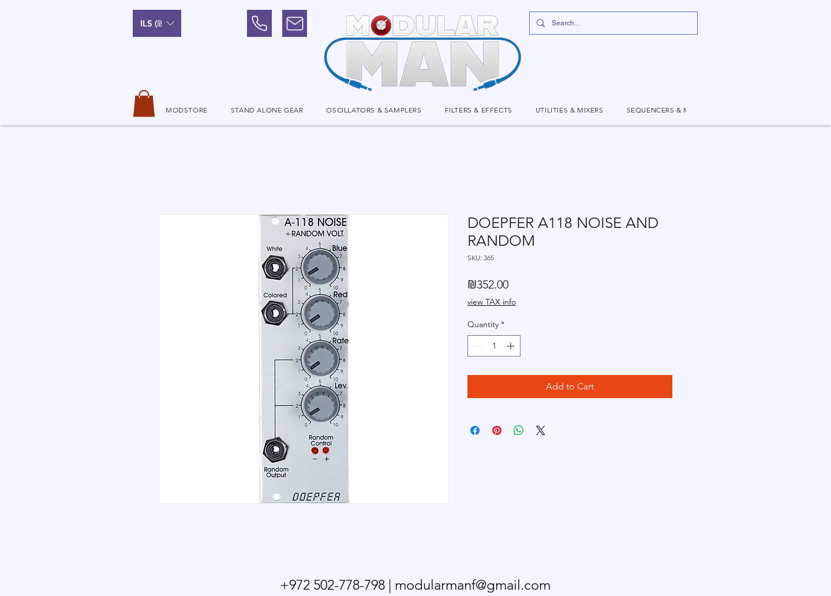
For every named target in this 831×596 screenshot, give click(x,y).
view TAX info (491, 302)
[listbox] (157, 23)
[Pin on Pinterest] (497, 430)
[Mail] (294, 23)
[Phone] (259, 23)
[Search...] (612, 23)
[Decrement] (476, 346)
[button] (157, 23)
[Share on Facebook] (475, 430)
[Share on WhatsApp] (519, 430)
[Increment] (511, 346)
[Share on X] (541, 430)
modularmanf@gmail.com (473, 584)
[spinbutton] (494, 346)
